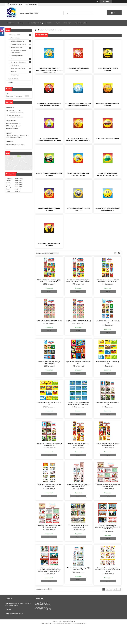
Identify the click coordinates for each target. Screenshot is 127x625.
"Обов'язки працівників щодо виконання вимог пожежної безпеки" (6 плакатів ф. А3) (107, 527)
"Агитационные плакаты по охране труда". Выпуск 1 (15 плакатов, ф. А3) (78, 280)
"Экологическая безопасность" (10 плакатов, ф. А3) (49, 362)
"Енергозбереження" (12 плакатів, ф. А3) (107, 362)
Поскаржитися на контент (63, 623)
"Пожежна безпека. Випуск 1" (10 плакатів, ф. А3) (78, 444)
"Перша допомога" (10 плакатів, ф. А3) (49, 321)
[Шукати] (91, 13)
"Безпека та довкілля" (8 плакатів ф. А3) (107, 403)
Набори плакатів (16, 59)
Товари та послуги (35, 23)
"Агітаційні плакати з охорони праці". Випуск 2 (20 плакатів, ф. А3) (107, 280)
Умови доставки (81, 23)
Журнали (13, 71)
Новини (49, 23)
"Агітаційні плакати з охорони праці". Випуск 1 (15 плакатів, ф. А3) (49, 280)
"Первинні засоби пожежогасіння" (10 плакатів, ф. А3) (108, 485)
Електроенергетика (16, 47)
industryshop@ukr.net (14, 126)
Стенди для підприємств (18, 62)
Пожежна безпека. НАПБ (18, 44)
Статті (57, 23)
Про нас (21, 23)
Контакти (67, 23)
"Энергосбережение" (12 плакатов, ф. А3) (49, 403)
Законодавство (15, 38)
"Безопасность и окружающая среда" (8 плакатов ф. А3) (49, 444)
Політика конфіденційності (79, 623)
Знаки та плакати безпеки (18, 68)
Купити (49, 291)
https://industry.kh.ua (14, 123)
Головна (10, 23)
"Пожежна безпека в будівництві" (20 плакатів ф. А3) (78, 568)
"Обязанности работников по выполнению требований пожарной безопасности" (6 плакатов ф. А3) (49, 569)
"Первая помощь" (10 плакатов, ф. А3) (78, 321)
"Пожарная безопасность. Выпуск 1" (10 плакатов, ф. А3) (107, 444)
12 (114, 589)
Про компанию (13, 79)
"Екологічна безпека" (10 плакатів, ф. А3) (108, 321)
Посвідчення (14, 75)
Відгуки (10, 82)
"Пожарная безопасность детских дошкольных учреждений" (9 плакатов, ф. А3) (107, 569)
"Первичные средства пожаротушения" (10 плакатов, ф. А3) (49, 526)
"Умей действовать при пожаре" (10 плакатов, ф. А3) (49, 485)
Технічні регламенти (17, 55)
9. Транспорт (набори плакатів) (107, 138)
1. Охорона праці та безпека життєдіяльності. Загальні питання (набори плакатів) (49, 70)
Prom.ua (73, 621)
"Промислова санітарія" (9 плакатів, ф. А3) (78, 362)
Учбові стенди (15, 65)
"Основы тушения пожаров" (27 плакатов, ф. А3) (78, 526)
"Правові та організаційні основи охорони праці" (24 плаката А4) (78, 403)
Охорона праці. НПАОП (18, 41)
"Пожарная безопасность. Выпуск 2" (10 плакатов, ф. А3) (78, 485)
